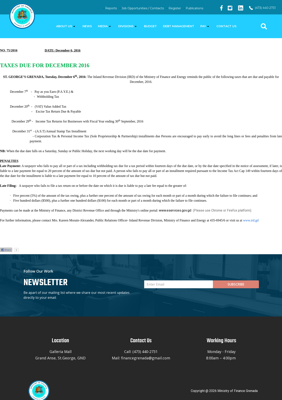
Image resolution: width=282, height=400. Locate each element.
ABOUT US (64, 26)
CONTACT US (226, 26)
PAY (203, 26)
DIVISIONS (125, 26)
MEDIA (103, 26)
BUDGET (150, 26)
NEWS (87, 26)
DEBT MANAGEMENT (178, 26)
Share (6, 249)
